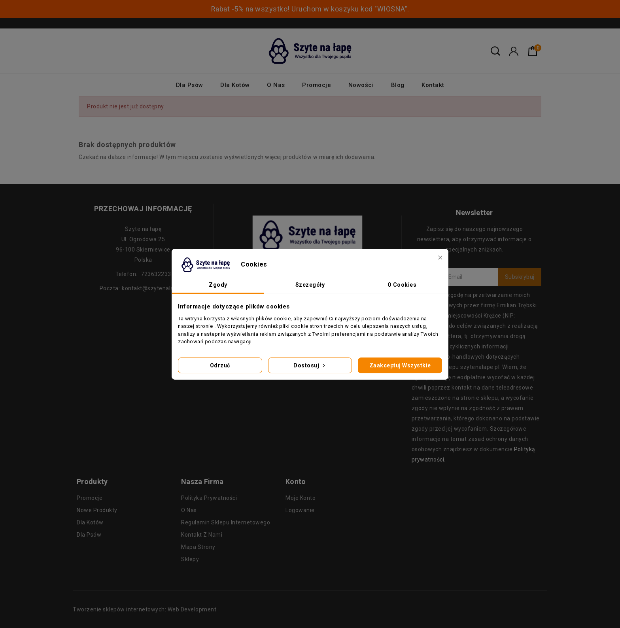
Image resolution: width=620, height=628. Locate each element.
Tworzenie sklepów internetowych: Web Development (144, 609)
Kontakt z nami (201, 535)
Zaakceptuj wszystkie (400, 365)
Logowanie (300, 510)
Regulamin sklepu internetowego (225, 522)
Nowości (361, 85)
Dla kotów (235, 85)
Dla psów (189, 85)
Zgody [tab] (218, 285)
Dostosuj (310, 365)
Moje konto (300, 498)
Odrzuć (220, 365)
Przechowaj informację (143, 208)
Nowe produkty (97, 510)
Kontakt (433, 85)
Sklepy (190, 559)
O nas (276, 85)
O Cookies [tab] (402, 285)
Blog (398, 85)
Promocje (316, 85)
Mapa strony (198, 547)
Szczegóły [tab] (310, 285)
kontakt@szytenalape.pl (154, 288)
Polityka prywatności (209, 498)
